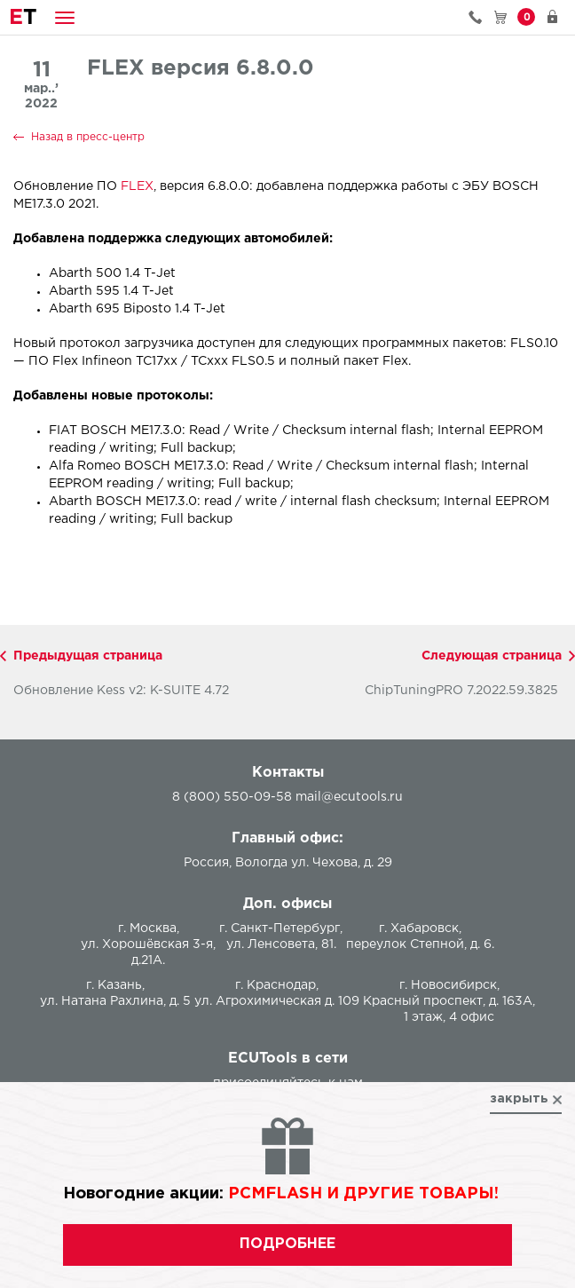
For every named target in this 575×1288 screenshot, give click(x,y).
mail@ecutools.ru (349, 797)
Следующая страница (491, 656)
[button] (64, 17)
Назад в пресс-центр (88, 137)
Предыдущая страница (87, 656)
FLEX (137, 186)
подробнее (287, 1244)
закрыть (519, 1099)
